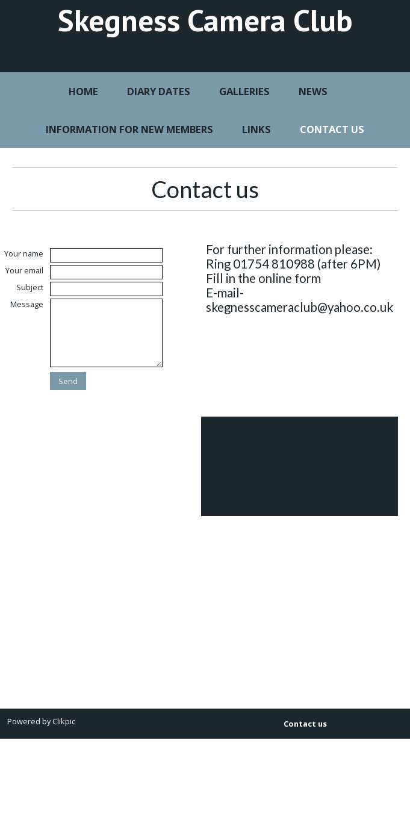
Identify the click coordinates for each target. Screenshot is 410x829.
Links (256, 129)
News (313, 91)
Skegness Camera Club (205, 20)
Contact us (332, 129)
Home (83, 91)
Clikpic (63, 721)
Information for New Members (129, 129)
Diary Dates (158, 91)
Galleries (244, 91)
